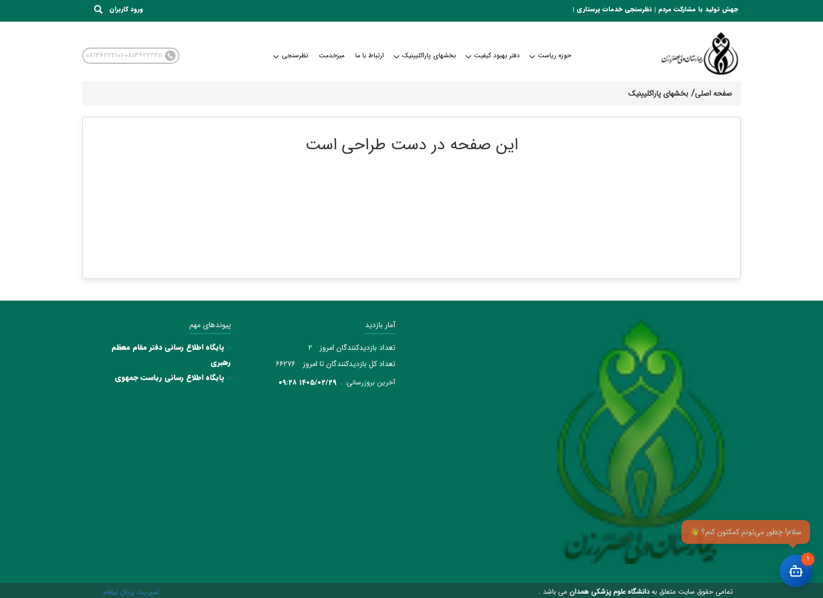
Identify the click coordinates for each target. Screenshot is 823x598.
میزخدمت (331, 55)
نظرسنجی (291, 55)
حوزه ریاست (550, 55)
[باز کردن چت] (796, 571)
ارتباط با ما (369, 55)
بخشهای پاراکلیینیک (425, 55)
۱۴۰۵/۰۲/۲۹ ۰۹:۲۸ (307, 382)
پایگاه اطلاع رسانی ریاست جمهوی (169, 377)
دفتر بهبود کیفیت (493, 55)
